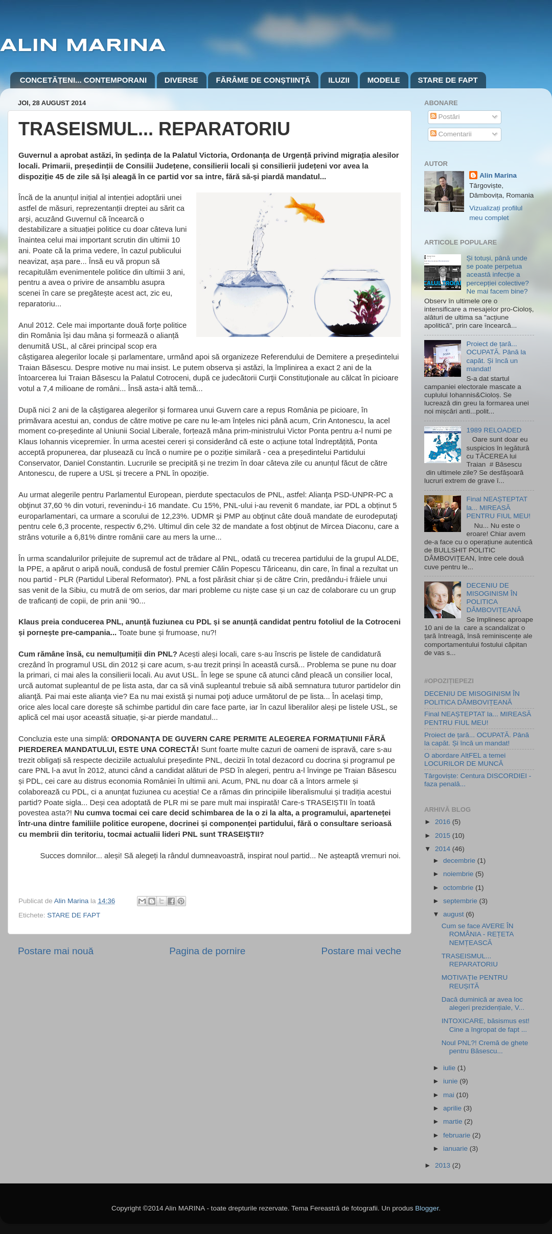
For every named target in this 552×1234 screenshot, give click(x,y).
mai (449, 1095)
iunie (451, 1081)
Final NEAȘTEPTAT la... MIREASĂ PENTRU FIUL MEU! (498, 507)
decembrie (460, 860)
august (454, 914)
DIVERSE (181, 80)
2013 (443, 1165)
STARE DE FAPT (448, 80)
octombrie (459, 887)
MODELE (383, 80)
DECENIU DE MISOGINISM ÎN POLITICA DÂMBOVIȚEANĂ (493, 598)
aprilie (453, 1108)
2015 (443, 835)
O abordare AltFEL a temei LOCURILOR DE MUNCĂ (464, 759)
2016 (443, 822)
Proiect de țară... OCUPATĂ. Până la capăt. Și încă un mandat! (496, 356)
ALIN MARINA (83, 46)
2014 (443, 849)
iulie (450, 1068)
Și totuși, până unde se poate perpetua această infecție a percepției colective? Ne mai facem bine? (497, 274)
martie (453, 1121)
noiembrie (459, 874)
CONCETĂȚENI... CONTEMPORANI (83, 80)
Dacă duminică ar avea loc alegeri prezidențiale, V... (483, 1003)
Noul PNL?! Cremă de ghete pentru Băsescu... (485, 1047)
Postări (445, 116)
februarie (457, 1135)
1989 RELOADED (493, 430)
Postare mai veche (361, 951)
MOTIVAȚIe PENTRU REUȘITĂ (475, 981)
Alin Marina (498, 175)
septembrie (461, 901)
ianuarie (456, 1148)
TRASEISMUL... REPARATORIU (470, 960)
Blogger (427, 1208)
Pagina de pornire (207, 951)
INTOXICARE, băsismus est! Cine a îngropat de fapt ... (486, 1025)
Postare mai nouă (56, 951)
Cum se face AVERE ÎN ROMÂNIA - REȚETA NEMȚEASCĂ (478, 934)
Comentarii (451, 134)
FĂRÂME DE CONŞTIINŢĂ (263, 80)
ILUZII (339, 80)
